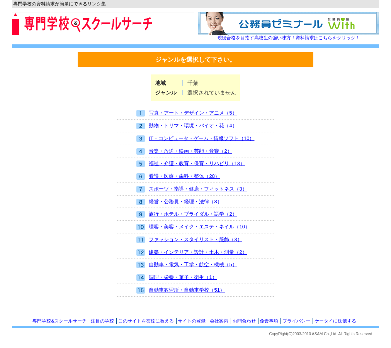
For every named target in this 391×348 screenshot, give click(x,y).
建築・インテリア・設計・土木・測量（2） (191, 252)
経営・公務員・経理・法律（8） (179, 202)
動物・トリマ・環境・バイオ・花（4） (186, 126)
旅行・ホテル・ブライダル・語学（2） (186, 214)
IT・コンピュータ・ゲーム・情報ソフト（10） (195, 138)
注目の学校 (102, 321)
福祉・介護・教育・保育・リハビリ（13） (190, 163)
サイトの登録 (192, 321)
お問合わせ (244, 321)
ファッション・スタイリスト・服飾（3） (189, 240)
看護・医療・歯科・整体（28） (177, 176)
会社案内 (219, 321)
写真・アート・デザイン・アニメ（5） (186, 113)
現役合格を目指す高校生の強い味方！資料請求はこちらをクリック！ (289, 38)
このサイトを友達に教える (146, 321)
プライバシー (296, 321)
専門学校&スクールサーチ (59, 321)
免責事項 (269, 321)
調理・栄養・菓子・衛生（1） (176, 277)
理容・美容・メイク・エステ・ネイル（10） (193, 227)
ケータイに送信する (335, 321)
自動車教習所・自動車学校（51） (180, 290)
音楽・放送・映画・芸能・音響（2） (184, 151)
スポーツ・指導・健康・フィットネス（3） (191, 189)
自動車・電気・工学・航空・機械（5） (186, 265)
